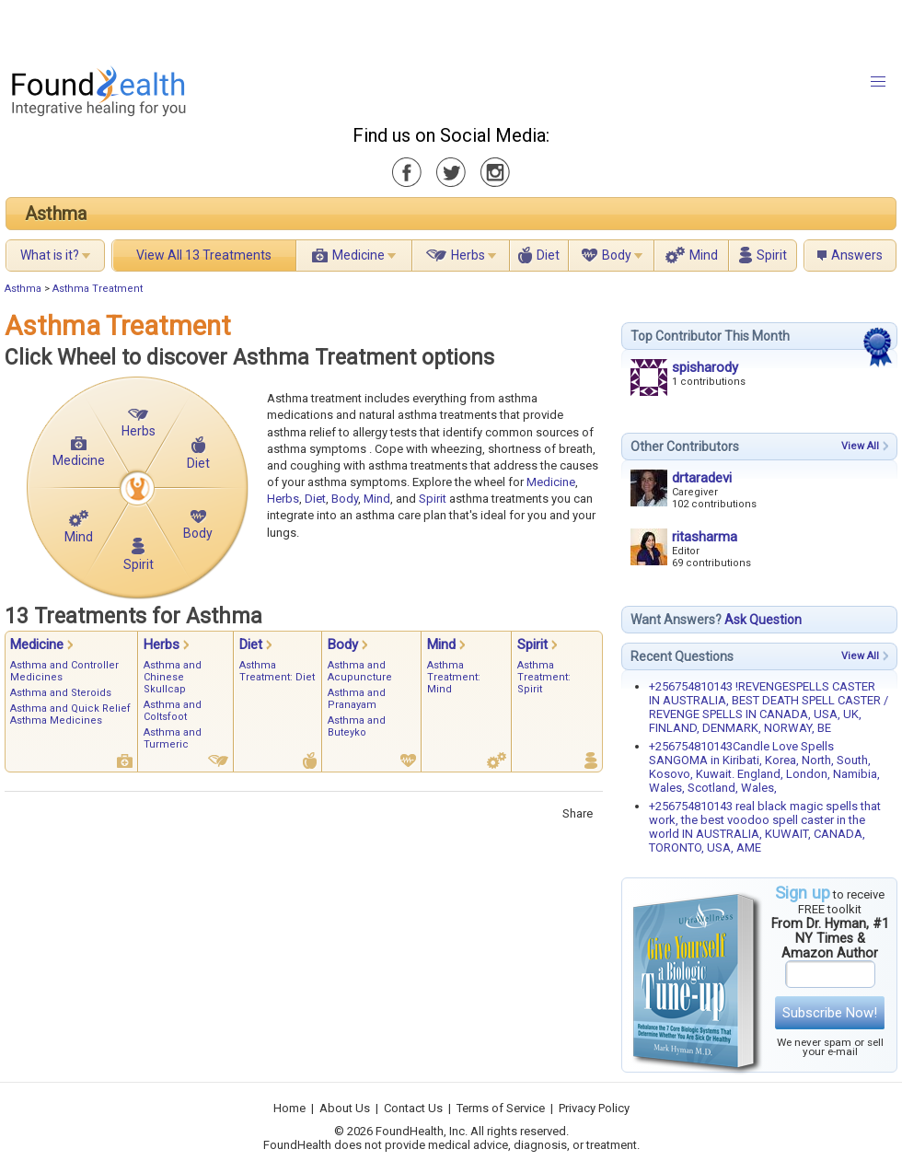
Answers (857, 255)
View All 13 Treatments (204, 255)
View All (860, 446)
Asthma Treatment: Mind (453, 677)
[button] (878, 82)
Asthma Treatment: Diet (277, 671)
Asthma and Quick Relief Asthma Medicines (70, 714)
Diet (548, 255)
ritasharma (704, 536)
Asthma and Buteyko (357, 726)
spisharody (705, 367)
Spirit (772, 255)
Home (289, 1108)
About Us (344, 1108)
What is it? (49, 255)
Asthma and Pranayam (357, 699)
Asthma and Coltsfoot (173, 711)
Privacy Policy (594, 1108)
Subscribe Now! (829, 1012)
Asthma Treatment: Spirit (544, 677)
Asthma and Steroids (60, 693)
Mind (703, 255)
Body (616, 255)
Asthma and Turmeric (173, 738)
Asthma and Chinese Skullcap (173, 677)
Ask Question (763, 619)
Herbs (468, 255)
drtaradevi (702, 478)
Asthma (56, 214)
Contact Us (413, 1108)
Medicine (358, 255)
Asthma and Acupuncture (360, 671)
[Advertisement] (230, 27)
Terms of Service (501, 1108)
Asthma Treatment (97, 289)
